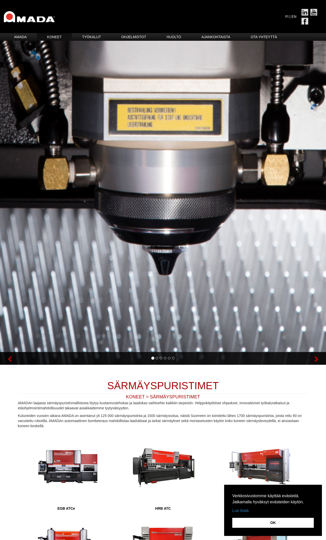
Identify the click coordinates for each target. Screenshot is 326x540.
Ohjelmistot (133, 37)
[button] (24, 358)
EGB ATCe (66, 508)
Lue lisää (240, 510)
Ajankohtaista (215, 37)
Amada (20, 37)
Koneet (54, 37)
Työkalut (91, 37)
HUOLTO (174, 37)
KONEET (135, 396)
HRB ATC (163, 508)
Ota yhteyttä (264, 37)
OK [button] (273, 523)
